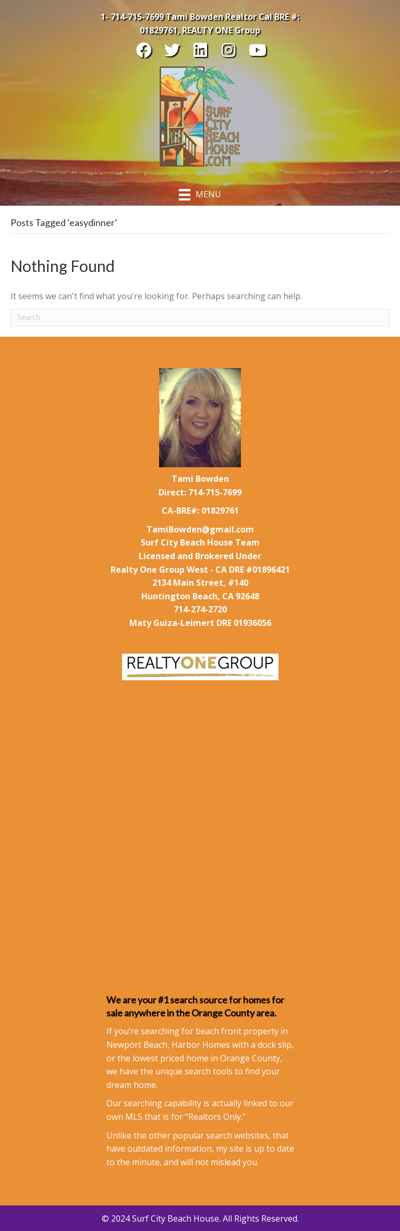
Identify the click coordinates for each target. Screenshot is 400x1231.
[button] (144, 50)
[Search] (200, 317)
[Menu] (200, 195)
